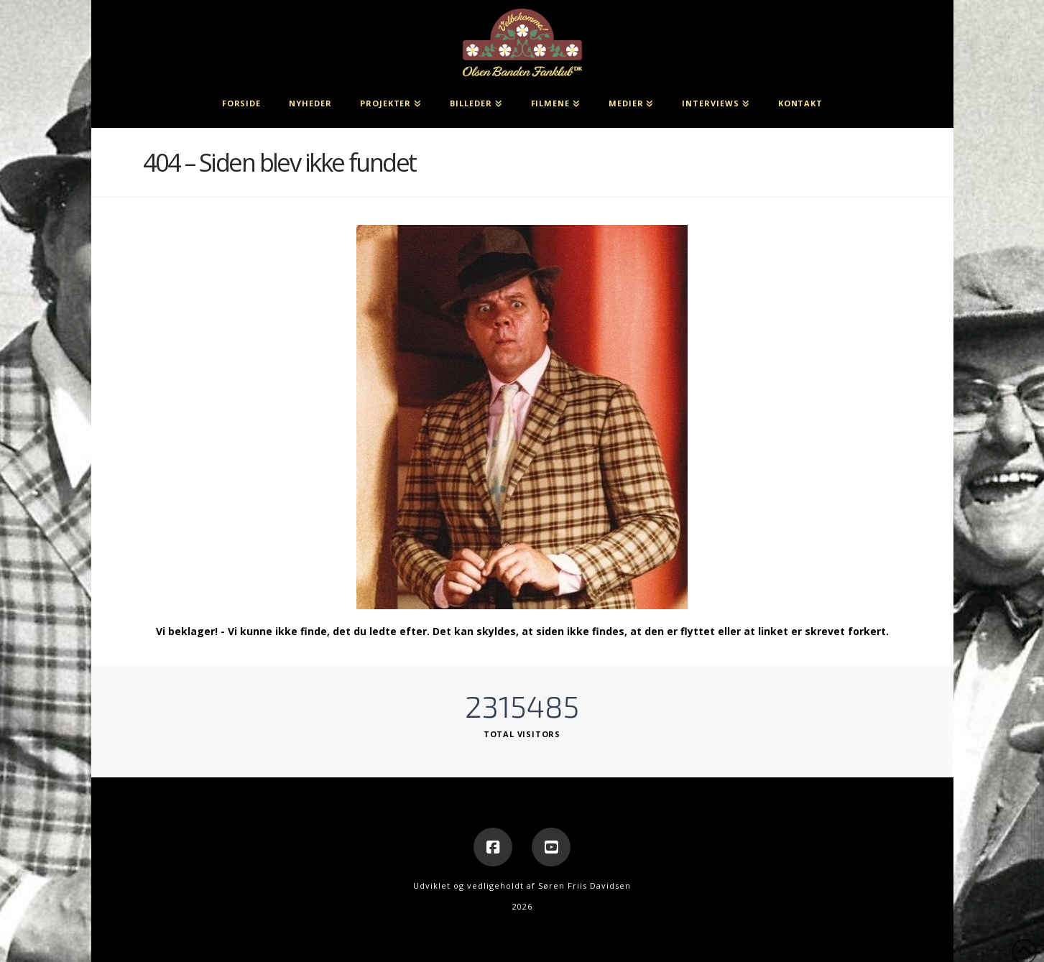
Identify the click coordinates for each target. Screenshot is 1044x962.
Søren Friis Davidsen (584, 885)
